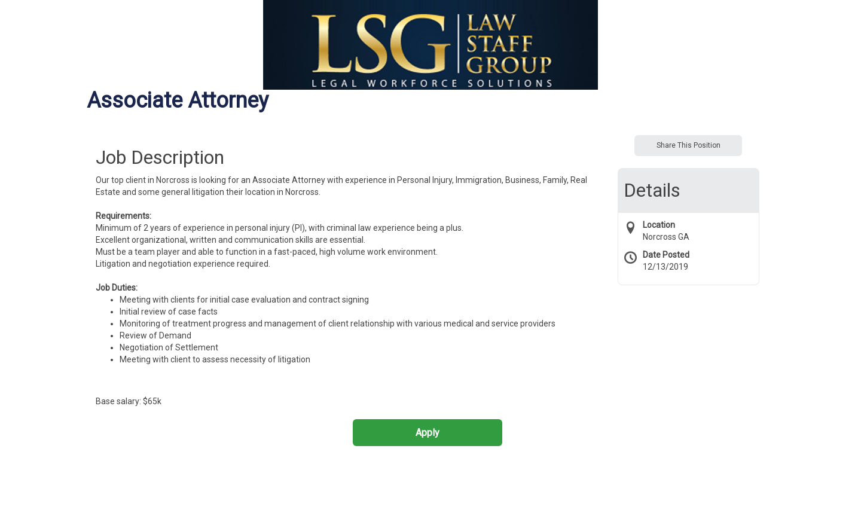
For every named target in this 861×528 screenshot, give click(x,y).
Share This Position (688, 145)
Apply (427, 432)
